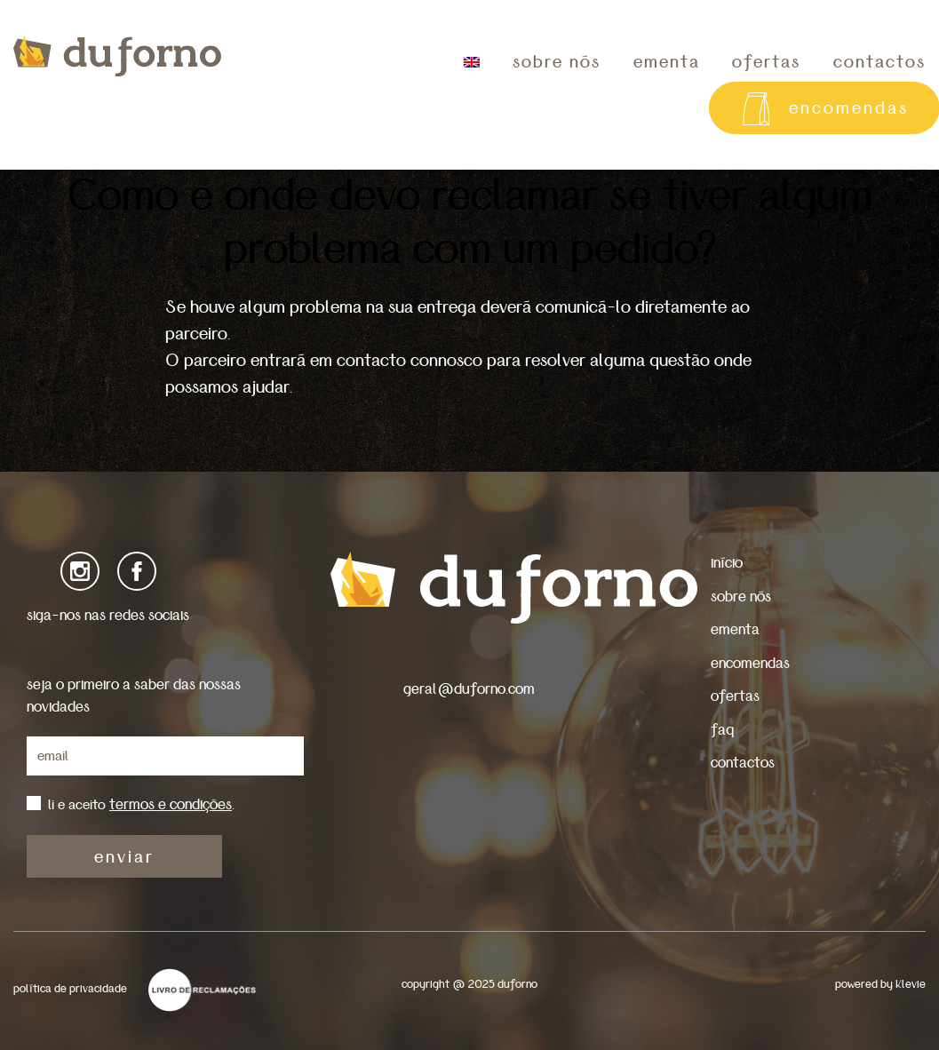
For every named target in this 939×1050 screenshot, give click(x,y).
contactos (743, 762)
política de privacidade (70, 989)
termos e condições (170, 804)
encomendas (750, 663)
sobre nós (557, 62)
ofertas (766, 62)
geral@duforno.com (469, 688)
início (727, 562)
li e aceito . (141, 805)
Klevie (910, 984)
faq (722, 729)
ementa (666, 62)
